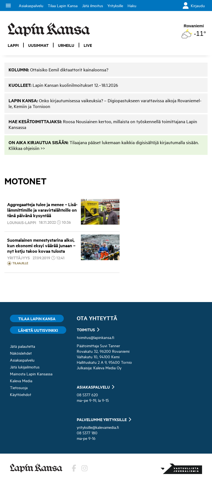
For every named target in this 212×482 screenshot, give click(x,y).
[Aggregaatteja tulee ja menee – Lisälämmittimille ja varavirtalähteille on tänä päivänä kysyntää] (62, 214)
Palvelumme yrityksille (102, 419)
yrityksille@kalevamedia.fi (98, 427)
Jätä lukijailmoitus (24, 366)
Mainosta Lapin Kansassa (31, 373)
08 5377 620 (87, 394)
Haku (132, 5)
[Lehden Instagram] (84, 468)
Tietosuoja (19, 387)
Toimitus (86, 329)
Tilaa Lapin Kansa (63, 5)
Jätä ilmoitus (92, 5)
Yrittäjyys (18, 257)
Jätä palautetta (22, 346)
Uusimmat (38, 45)
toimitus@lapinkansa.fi (95, 337)
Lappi (13, 45)
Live (88, 45)
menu (8, 5)
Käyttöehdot (20, 394)
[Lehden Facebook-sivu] (74, 468)
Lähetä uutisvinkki (38, 330)
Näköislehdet (21, 353)
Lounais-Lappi (21, 222)
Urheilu (66, 45)
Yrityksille (115, 5)
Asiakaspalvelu (31, 5)
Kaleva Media (21, 380)
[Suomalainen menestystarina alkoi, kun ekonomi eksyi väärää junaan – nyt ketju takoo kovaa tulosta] (62, 252)
